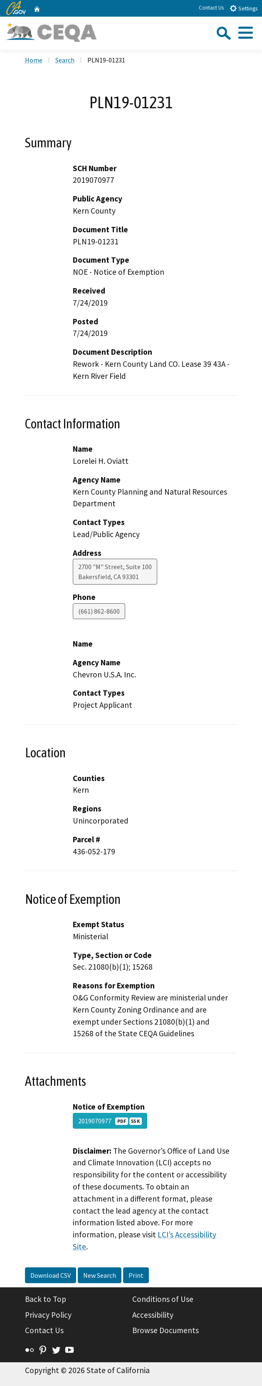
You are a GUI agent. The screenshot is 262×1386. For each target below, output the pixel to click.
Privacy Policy (48, 1315)
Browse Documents (165, 1330)
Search (64, 60)
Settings (243, 8)
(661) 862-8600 (99, 611)
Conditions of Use (162, 1299)
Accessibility (152, 1315)
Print (136, 1275)
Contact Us (211, 7)
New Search (99, 1275)
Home (33, 60)
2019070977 (110, 1121)
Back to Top (45, 1299)
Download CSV (50, 1275)
